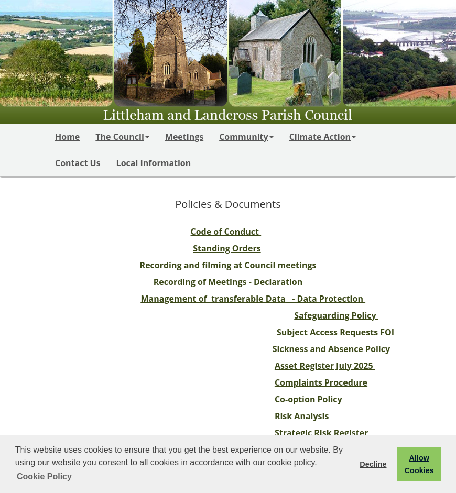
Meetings (184, 137)
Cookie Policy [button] (44, 476)
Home (67, 137)
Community (246, 137)
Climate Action (322, 137)
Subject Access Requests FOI (336, 332)
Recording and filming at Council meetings (228, 265)
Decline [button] (373, 464)
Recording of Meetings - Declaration (228, 282)
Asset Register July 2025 (325, 365)
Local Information (153, 163)
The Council (122, 137)
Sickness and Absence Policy (331, 349)
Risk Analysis (302, 416)
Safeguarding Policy (336, 315)
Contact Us (78, 163)
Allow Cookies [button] (419, 464)
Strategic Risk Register (321, 433)
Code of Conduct (226, 231)
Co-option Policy (308, 399)
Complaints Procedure (321, 382)
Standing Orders (226, 248)
